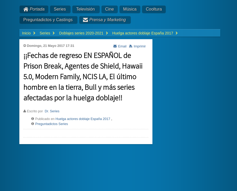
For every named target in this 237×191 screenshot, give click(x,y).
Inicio (26, 33)
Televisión (85, 9)
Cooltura (154, 9)
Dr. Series (52, 111)
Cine (109, 9)
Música (130, 9)
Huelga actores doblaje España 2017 (82, 119)
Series (60, 9)
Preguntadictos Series (51, 124)
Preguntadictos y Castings (48, 19)
